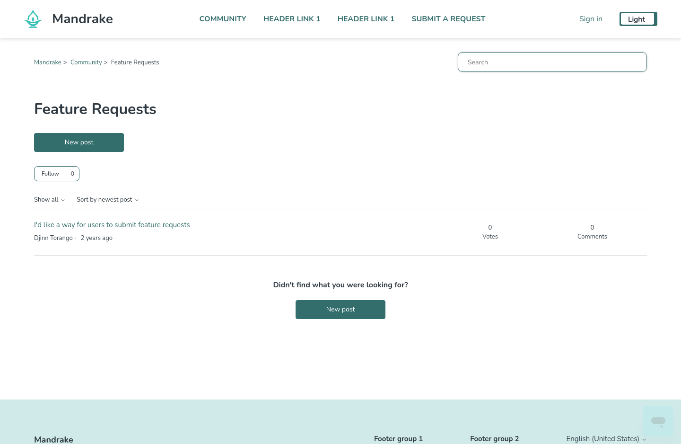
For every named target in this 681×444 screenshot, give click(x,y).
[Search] (552, 62)
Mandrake (47, 62)
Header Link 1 (292, 19)
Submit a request (448, 19)
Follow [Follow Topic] (50, 174)
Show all (50, 200)
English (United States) (607, 439)
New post (79, 142)
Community (223, 19)
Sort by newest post (108, 200)
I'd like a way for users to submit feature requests (112, 225)
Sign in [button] (590, 19)
